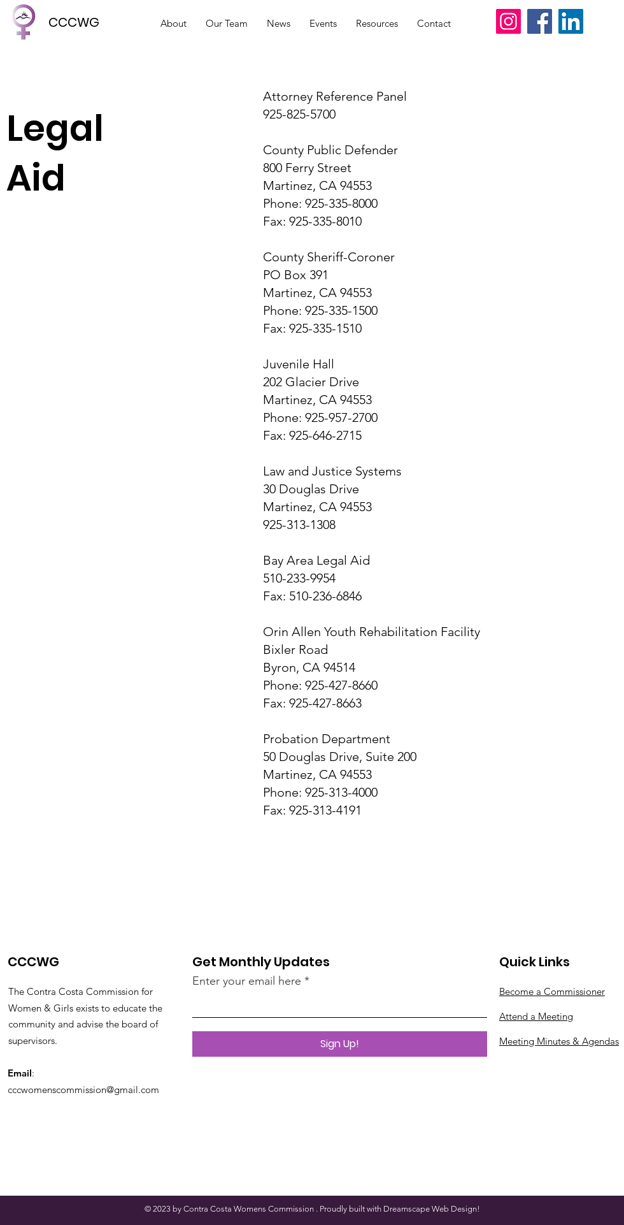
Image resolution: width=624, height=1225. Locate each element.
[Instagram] (508, 21)
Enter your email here (246, 981)
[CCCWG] (78, 22)
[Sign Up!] (339, 1044)
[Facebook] (539, 21)
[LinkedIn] (570, 21)
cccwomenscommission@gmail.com (83, 1090)
